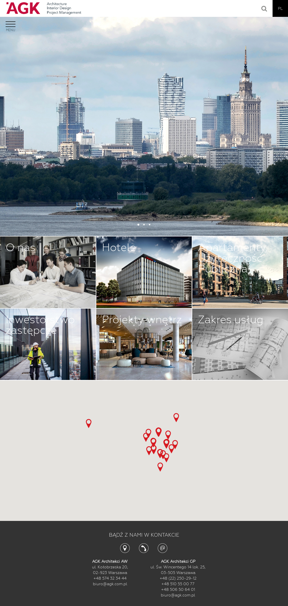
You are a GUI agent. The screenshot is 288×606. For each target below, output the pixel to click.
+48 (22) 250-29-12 (178, 578)
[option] (144, 118)
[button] (176, 417)
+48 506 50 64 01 (178, 589)
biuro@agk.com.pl (110, 584)
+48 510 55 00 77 (178, 584)
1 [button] (138, 224)
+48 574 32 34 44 (110, 578)
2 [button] (144, 224)
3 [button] (149, 224)
